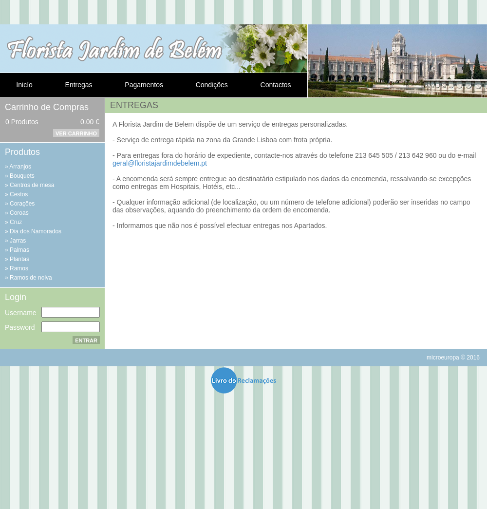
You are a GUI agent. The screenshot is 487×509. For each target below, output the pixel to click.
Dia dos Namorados (35, 231)
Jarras (18, 240)
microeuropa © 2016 (453, 357)
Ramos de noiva (31, 277)
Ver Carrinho (76, 133)
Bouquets (22, 175)
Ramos (19, 268)
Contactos (276, 85)
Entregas (79, 85)
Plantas (19, 259)
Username (21, 313)
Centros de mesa (32, 185)
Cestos (19, 194)
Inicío (24, 85)
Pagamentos (144, 85)
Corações (22, 203)
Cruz (16, 222)
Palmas (19, 249)
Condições (212, 85)
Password (20, 327)
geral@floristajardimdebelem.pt (159, 163)
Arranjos (20, 166)
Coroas (19, 212)
